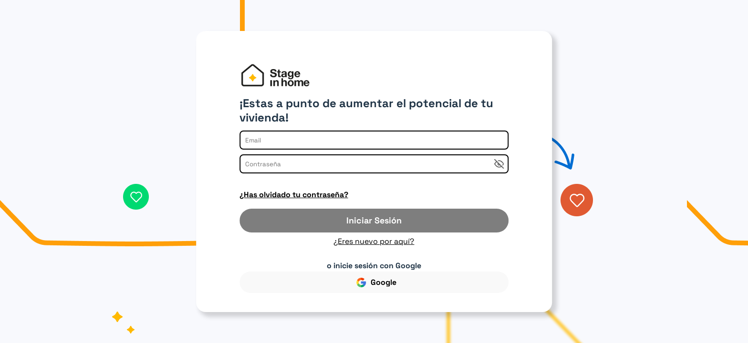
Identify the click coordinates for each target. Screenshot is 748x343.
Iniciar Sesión (374, 220)
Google (376, 282)
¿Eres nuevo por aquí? (373, 241)
